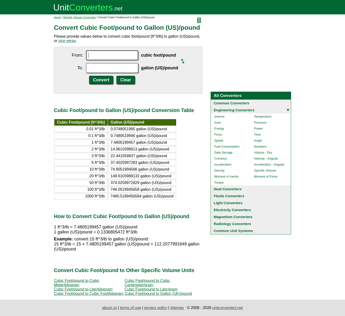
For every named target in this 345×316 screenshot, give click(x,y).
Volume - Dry (263, 152)
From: (77, 55)
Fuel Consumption (227, 146)
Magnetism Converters (233, 217)
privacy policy (155, 308)
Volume (219, 116)
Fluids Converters (229, 196)
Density (219, 170)
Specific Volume (265, 170)
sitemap (177, 308)
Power (258, 128)
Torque (219, 182)
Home (57, 17)
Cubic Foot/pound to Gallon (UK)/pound (158, 294)
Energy (219, 128)
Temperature (262, 116)
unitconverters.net (227, 308)
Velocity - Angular (266, 158)
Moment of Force (265, 176)
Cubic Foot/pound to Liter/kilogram (83, 289)
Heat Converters (228, 189)
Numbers (260, 146)
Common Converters (231, 103)
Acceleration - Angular (269, 164)
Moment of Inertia (226, 176)
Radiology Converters (232, 224)
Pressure (260, 122)
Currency (220, 158)
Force (218, 134)
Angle (258, 140)
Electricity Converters (232, 210)
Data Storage (223, 152)
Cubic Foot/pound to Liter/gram (151, 289)
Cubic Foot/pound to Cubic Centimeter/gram (147, 283)
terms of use (130, 308)
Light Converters (228, 203)
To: (80, 68)
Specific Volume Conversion (79, 17)
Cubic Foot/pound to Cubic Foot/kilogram (89, 294)
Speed (218, 140)
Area (217, 122)
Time (257, 134)
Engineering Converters (234, 110)
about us (109, 308)
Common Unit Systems (233, 231)
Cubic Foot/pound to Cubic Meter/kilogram (76, 283)
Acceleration (222, 164)
